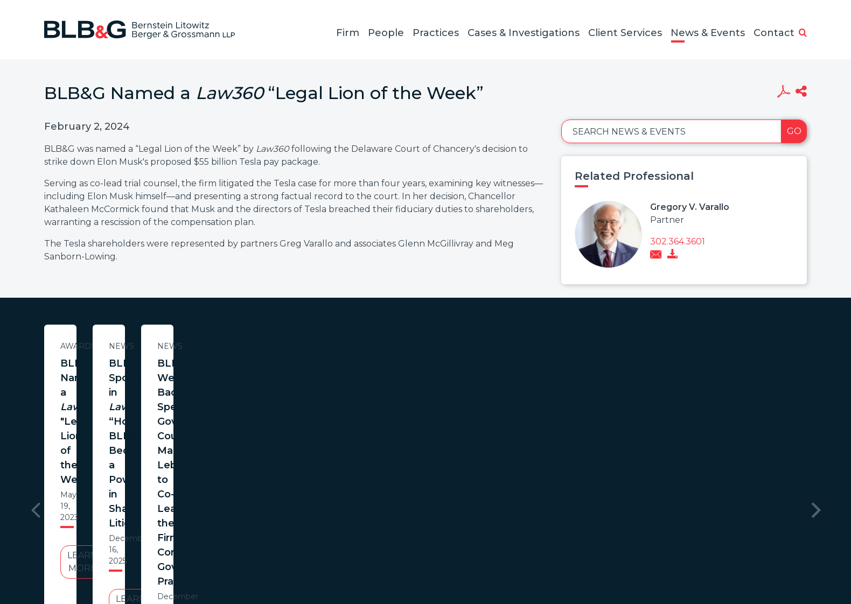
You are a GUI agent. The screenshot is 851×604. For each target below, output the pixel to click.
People (386, 33)
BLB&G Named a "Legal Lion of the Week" (148, 370)
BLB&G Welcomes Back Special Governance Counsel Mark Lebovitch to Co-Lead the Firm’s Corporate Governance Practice (596, 385)
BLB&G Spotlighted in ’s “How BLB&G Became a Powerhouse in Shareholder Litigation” (372, 385)
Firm (347, 33)
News (372, 346)
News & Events (708, 33)
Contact (774, 33)
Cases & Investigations (524, 33)
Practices (436, 33)
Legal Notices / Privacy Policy (406, 552)
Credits (490, 552)
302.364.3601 (677, 241)
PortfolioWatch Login (557, 552)
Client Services (625, 33)
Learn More (148, 431)
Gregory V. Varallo (689, 207)
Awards (148, 346)
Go (794, 131)
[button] (803, 33)
